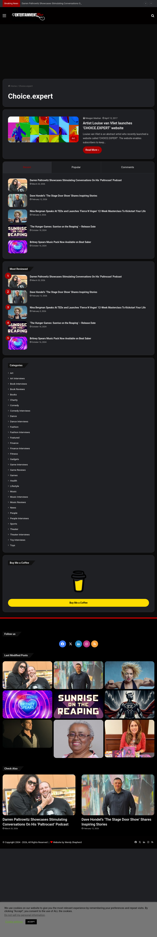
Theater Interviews (20, 534)
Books (13, 394)
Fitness (14, 453)
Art (11, 373)
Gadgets (14, 459)
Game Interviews (19, 464)
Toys (12, 545)
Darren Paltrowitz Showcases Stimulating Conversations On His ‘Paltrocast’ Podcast (76, 180)
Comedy (14, 405)
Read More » (92, 149)
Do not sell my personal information (24, 915)
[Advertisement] (78, 50)
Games (14, 475)
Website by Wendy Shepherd (67, 839)
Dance (13, 416)
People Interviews (19, 518)
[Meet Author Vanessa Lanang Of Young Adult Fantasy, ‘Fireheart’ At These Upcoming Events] (129, 738)
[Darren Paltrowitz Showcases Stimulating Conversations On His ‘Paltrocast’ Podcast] (17, 185)
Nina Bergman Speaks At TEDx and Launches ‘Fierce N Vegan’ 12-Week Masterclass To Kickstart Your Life (88, 211)
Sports (13, 523)
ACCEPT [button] (31, 922)
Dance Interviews (19, 421)
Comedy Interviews (20, 410)
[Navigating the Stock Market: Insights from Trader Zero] (129, 704)
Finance (14, 443)
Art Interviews (17, 378)
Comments (127, 167)
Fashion (14, 426)
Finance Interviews (20, 448)
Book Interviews (18, 383)
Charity (14, 400)
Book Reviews (17, 389)
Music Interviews (19, 496)
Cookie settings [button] (14, 921)
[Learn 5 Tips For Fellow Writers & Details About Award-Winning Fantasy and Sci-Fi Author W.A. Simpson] (78, 739)
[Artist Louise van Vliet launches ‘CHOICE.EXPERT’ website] (43, 129)
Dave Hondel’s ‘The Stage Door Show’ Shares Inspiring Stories (63, 195)
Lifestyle (14, 486)
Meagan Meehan (93, 118)
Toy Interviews (17, 539)
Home (12, 86)
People (13, 513)
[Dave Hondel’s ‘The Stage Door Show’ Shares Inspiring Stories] (17, 200)
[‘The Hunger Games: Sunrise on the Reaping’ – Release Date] (17, 231)
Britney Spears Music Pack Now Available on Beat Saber (60, 242)
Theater (14, 529)
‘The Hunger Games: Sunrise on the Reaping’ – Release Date (63, 226)
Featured (14, 437)
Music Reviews (18, 502)
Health (13, 480)
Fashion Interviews (20, 432)
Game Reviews (18, 469)
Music (13, 491)
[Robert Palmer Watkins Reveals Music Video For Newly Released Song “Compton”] (27, 734)
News (13, 507)
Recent (27, 167)
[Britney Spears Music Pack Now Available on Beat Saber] (17, 246)
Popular (76, 167)
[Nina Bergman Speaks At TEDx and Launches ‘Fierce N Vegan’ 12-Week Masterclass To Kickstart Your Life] (17, 215)
